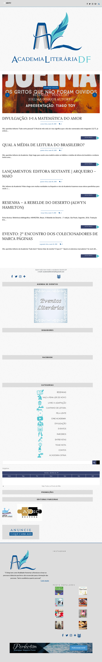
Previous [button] (7, 95)
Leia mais (45, 581)
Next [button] (94, 95)
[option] (51, 93)
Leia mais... (89, 137)
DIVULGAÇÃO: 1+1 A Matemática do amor (42, 118)
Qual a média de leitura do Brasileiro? (43, 144)
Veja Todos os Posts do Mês (51, 486)
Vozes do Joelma (51, 88)
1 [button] (48, 112)
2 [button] (51, 112)
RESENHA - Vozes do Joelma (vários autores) (51, 97)
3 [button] (54, 112)
